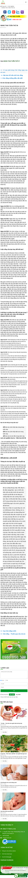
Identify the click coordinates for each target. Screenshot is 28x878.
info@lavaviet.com (6, 837)
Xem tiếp (4, 732)
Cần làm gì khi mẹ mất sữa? (7, 811)
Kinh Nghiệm (11, 6)
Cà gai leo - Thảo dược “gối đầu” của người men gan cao (14, 753)
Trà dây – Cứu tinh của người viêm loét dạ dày (11, 723)
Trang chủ (3, 6)
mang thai (6, 330)
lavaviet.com (7, 873)
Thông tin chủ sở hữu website (9, 851)
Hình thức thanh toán (7, 854)
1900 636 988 (5, 835)
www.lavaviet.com (6, 38)
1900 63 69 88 (22, 876)
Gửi (14, 690)
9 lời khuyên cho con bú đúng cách (9, 782)
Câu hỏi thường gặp (6, 857)
